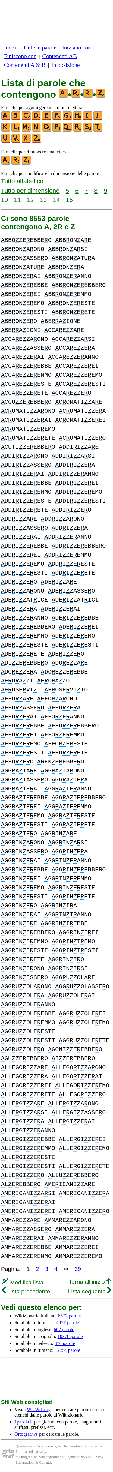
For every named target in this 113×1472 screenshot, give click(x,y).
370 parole (65, 1343)
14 (56, 199)
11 (17, 199)
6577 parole (69, 1315)
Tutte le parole (39, 47)
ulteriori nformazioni (89, 1446)
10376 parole (70, 1336)
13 (43, 199)
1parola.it (23, 1421)
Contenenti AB (59, 56)
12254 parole (67, 1350)
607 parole (64, 1329)
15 (69, 199)
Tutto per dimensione (30, 190)
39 (78, 1269)
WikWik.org (39, 1409)
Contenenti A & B (25, 65)
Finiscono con (20, 56)
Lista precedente (26, 1291)
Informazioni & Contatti (33, 1462)
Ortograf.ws (26, 1434)
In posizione (65, 65)
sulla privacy (37, 1452)
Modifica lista (22, 1282)
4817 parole (67, 1322)
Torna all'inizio (90, 1282)
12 (30, 199)
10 (4, 199)
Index (10, 47)
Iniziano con (76, 47)
